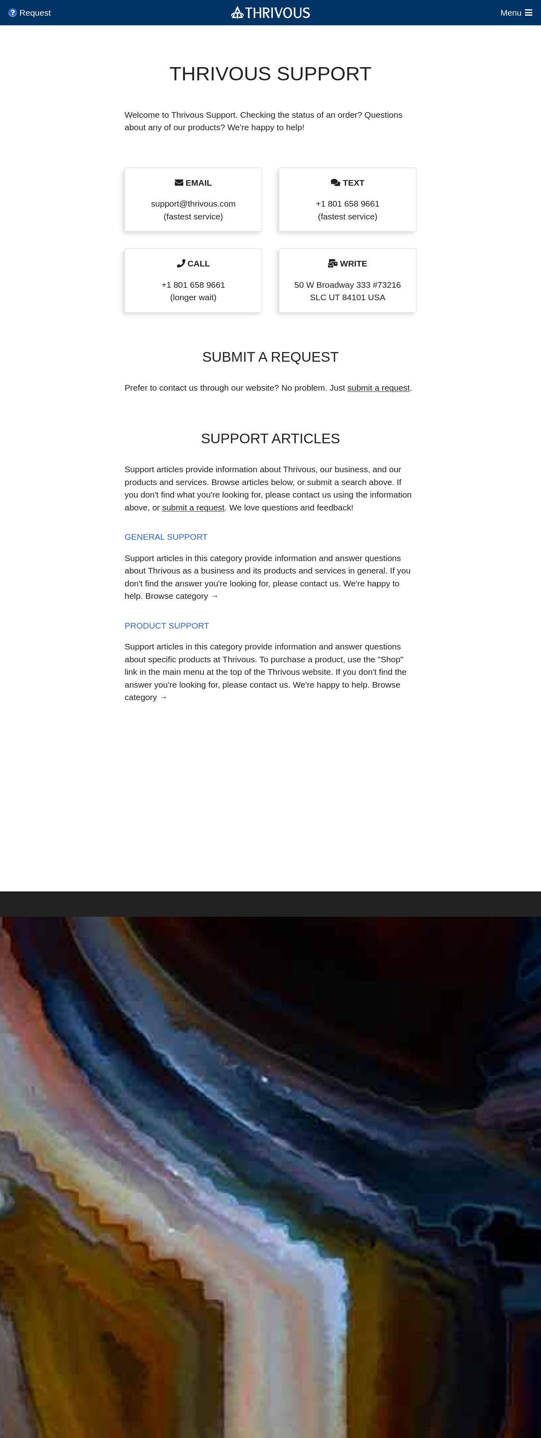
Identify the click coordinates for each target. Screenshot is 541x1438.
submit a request (378, 387)
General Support (166, 536)
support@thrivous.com (193, 203)
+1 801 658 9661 (347, 203)
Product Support (167, 625)
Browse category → (182, 595)
